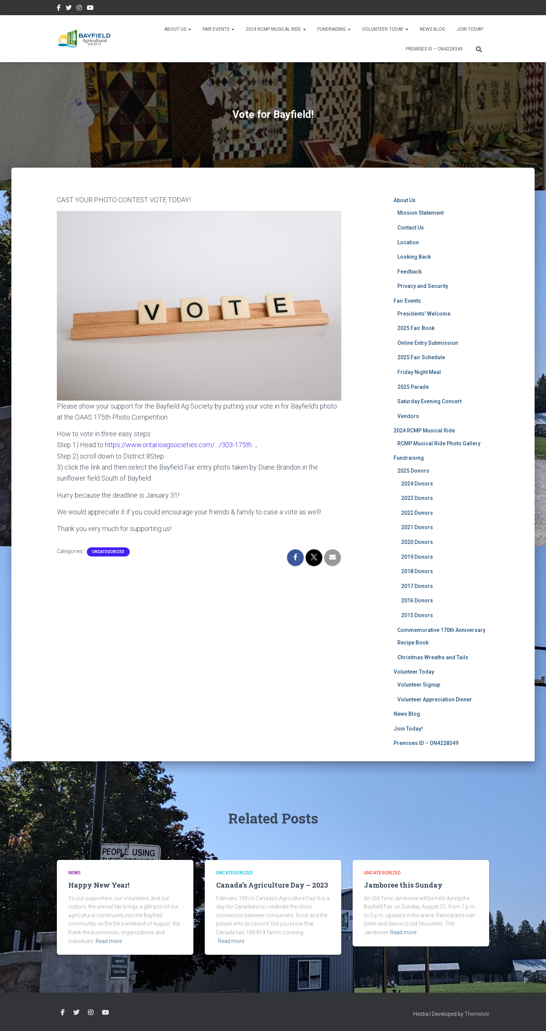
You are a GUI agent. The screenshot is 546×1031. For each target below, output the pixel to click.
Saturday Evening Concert (429, 401)
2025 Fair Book (416, 328)
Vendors (408, 416)
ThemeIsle (476, 1014)
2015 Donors (417, 615)
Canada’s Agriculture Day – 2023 (272, 885)
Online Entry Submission (427, 343)
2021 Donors (417, 527)
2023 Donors (417, 498)
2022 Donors (417, 513)
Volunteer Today (385, 29)
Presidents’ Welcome (423, 314)
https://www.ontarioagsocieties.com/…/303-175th (178, 445)
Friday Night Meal (419, 372)
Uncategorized (108, 551)
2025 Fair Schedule (421, 357)
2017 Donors (417, 586)
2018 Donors (417, 571)
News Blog (432, 29)
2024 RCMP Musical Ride (276, 29)
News (74, 872)
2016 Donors (417, 600)
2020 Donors (417, 542)
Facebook (59, 8)
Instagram (79, 8)
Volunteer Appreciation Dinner (434, 699)
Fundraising (334, 29)
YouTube (90, 8)
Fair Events (218, 29)
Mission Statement (420, 213)
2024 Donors (417, 484)
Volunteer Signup (418, 685)
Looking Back (414, 257)
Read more (109, 941)
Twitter (69, 8)
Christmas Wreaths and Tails (432, 657)
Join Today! (470, 29)
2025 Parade (413, 387)
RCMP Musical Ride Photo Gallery (438, 443)
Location (408, 242)
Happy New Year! (98, 885)
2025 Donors (413, 471)
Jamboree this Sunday (403, 885)
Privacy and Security (422, 286)
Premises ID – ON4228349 (434, 49)
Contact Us (410, 228)
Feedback (409, 272)
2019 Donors (417, 557)
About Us (177, 29)
